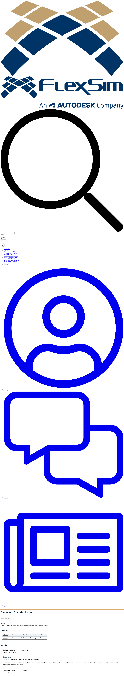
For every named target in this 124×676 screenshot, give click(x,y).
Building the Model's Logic (11, 257)
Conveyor (10, 672)
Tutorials (6, 250)
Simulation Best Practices (10, 253)
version (2, 234)
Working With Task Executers (11, 258)
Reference (6, 263)
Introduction (7, 249)
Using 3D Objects (8, 254)
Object (9, 618)
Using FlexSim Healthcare (10, 261)
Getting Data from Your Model (11, 260)
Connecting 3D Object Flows (11, 256)
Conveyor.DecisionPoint (12, 650)
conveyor (5, 638)
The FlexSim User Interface (11, 251)
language (3, 237)
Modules (6, 264)
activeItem (5, 635)
